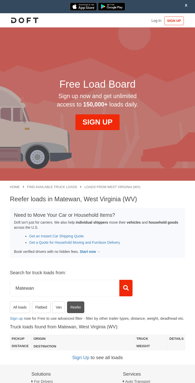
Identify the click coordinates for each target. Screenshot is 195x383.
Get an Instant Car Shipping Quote (56, 236)
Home (15, 187)
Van (59, 307)
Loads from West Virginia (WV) (112, 187)
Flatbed (41, 307)
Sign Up (80, 357)
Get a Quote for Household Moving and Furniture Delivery (74, 242)
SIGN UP (173, 21)
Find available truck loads (52, 187)
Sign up (16, 318)
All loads (20, 307)
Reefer (75, 307)
